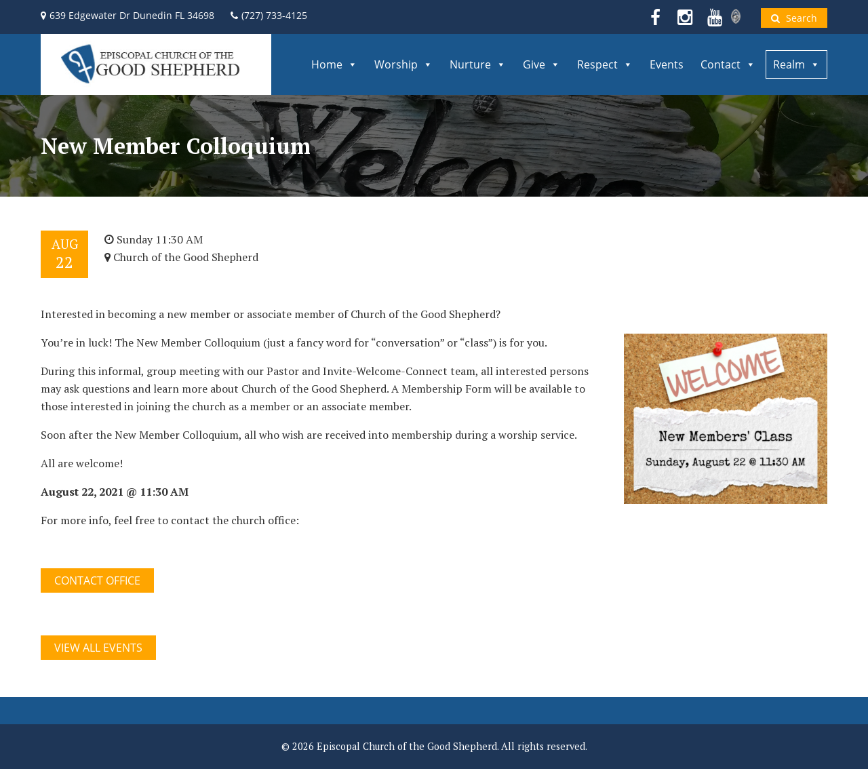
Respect (605, 64)
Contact (728, 64)
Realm (796, 64)
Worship (403, 64)
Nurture (478, 64)
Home (334, 64)
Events (667, 64)
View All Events (98, 647)
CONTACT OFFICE (97, 580)
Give (541, 64)
